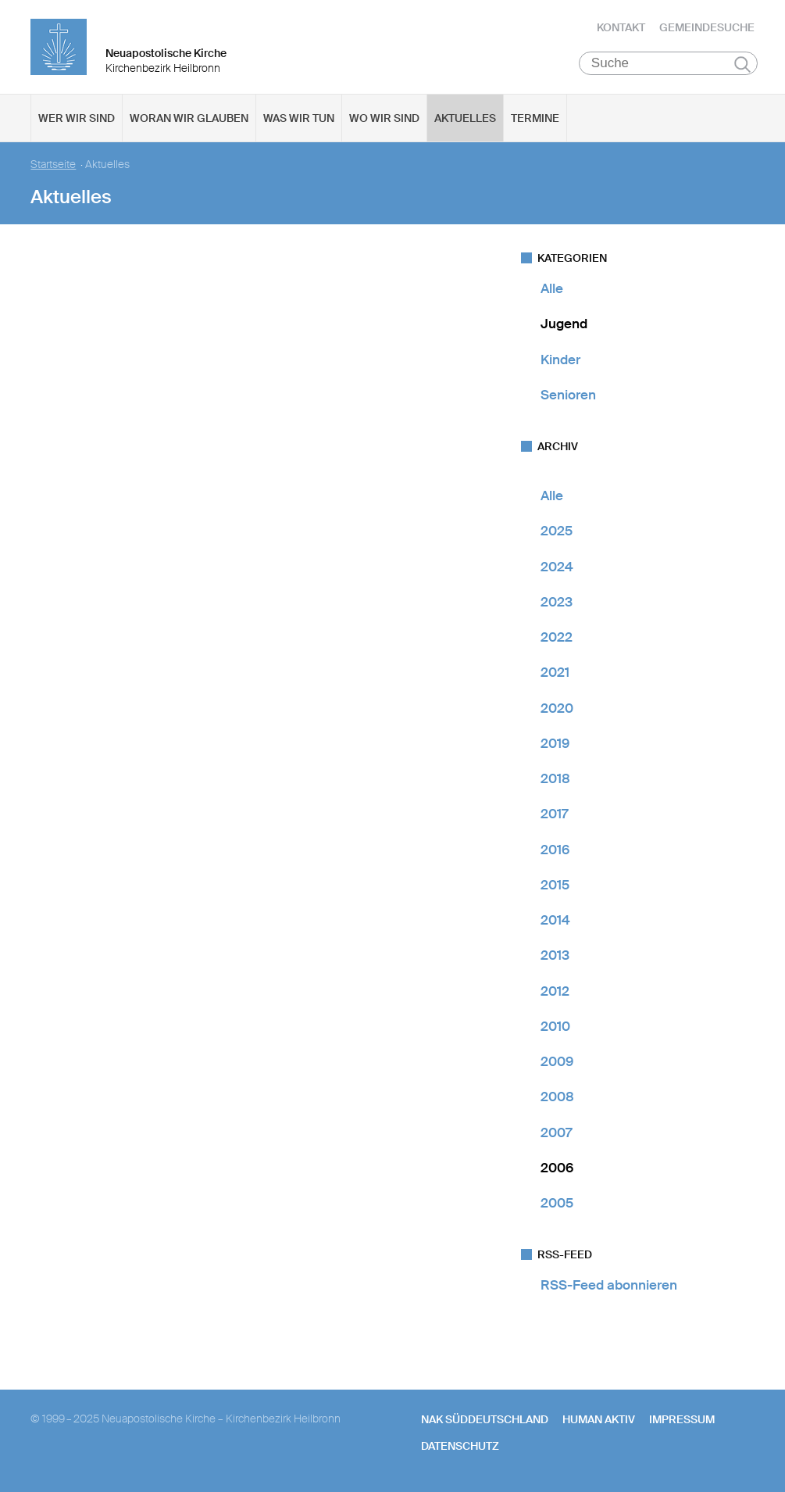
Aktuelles (465, 118)
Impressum (682, 1419)
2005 (557, 1202)
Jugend (564, 323)
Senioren (568, 394)
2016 (555, 849)
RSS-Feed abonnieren (609, 1284)
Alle (552, 288)
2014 (555, 919)
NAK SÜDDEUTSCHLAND (484, 1419)
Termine (535, 118)
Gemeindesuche (707, 27)
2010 (555, 1026)
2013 (555, 955)
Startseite (53, 164)
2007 (556, 1132)
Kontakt (621, 27)
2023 (557, 601)
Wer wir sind (76, 118)
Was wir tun (298, 118)
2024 (557, 566)
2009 (557, 1061)
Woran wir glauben (189, 118)
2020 (557, 708)
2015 (555, 884)
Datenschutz (460, 1446)
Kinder (560, 359)
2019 (555, 743)
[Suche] (668, 63)
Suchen (742, 64)
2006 (557, 1167)
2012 (555, 991)
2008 (557, 1096)
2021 (555, 672)
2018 (555, 778)
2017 (554, 813)
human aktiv (598, 1419)
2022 (557, 637)
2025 (557, 530)
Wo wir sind (384, 118)
